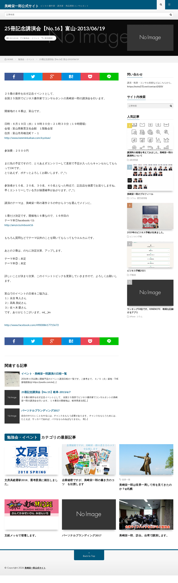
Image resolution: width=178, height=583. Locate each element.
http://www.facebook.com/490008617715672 (32, 327)
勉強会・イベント (31, 40)
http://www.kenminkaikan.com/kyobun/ (28, 140)
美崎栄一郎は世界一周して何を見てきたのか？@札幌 (145, 489)
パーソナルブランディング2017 (40, 412)
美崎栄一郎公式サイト (36, 575)
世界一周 (126, 482)
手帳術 (133, 277)
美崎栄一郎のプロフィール (140, 196)
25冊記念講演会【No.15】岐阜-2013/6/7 (45, 394)
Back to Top (89, 563)
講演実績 (134, 162)
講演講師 (49, 40)
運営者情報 (142, 201)
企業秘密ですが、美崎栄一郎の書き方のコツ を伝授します (88, 485)
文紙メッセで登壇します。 (23, 538)
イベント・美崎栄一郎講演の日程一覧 (44, 375)
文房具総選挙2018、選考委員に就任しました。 (31, 485)
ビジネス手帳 (136, 239)
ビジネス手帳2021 (136, 273)
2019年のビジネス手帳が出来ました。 (146, 234)
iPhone (132, 319)
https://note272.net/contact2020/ (145, 89)
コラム (133, 201)
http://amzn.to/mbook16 (19, 227)
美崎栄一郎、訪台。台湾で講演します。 (144, 541)
